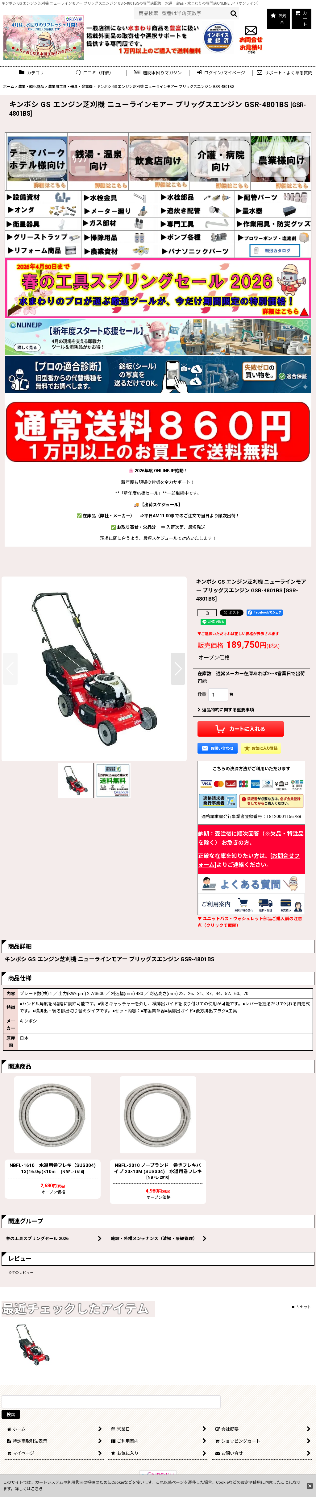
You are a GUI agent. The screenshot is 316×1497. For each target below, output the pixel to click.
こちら (37, 1489)
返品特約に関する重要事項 (226, 709)
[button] (158, 73)
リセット (301, 1307)
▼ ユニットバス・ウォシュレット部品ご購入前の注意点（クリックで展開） (250, 922)
